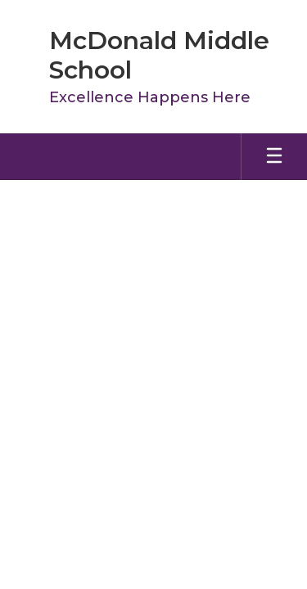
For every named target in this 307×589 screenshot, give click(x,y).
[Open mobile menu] (274, 156)
